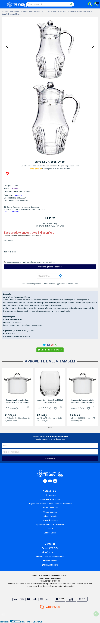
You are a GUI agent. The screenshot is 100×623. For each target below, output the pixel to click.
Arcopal (18, 195)
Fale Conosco (50, 561)
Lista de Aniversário (50, 520)
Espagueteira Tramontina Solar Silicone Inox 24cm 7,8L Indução (17, 401)
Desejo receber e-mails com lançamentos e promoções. (31, 262)
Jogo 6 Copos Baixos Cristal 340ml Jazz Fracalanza (50, 401)
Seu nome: (8, 241)
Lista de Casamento (50, 508)
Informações (50, 495)
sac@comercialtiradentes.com (50, 556)
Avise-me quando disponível (50, 267)
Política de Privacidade (50, 499)
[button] (7, 46)
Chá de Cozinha (50, 512)
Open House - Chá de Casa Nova (50, 524)
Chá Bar (50, 529)
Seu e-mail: (10, 252)
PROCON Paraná (50, 565)
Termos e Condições (11, 211)
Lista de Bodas (50, 533)
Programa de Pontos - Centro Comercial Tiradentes (50, 504)
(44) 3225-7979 (50, 548)
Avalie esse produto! (61, 169)
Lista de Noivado (50, 516)
